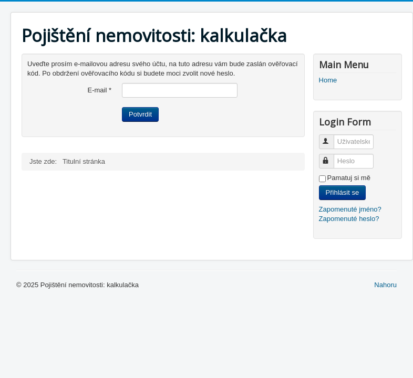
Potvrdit (140, 114)
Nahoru (385, 285)
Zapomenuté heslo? (349, 219)
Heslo (331, 156)
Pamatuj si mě (348, 178)
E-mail (99, 90)
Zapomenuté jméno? (350, 209)
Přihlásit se (342, 192)
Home (328, 80)
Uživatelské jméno (331, 137)
